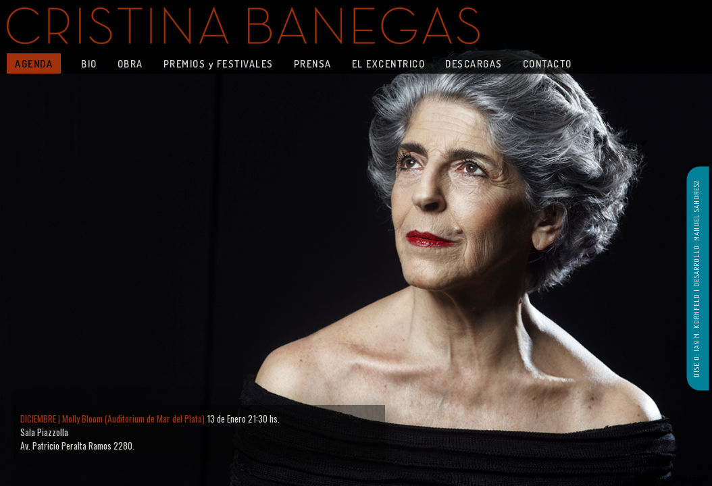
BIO (89, 63)
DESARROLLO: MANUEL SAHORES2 (696, 233)
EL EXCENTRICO (389, 63)
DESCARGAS (474, 63)
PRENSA (313, 63)
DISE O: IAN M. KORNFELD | (696, 332)
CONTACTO (547, 63)
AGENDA (34, 63)
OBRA (130, 63)
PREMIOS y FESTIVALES (218, 63)
